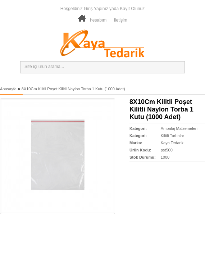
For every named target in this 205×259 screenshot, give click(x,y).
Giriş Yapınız (96, 8)
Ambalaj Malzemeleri (179, 128)
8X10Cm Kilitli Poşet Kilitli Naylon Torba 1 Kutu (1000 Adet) (73, 89)
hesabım (98, 20)
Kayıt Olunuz (132, 8)
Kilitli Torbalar (172, 135)
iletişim (120, 20)
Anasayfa (8, 89)
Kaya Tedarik (172, 143)
